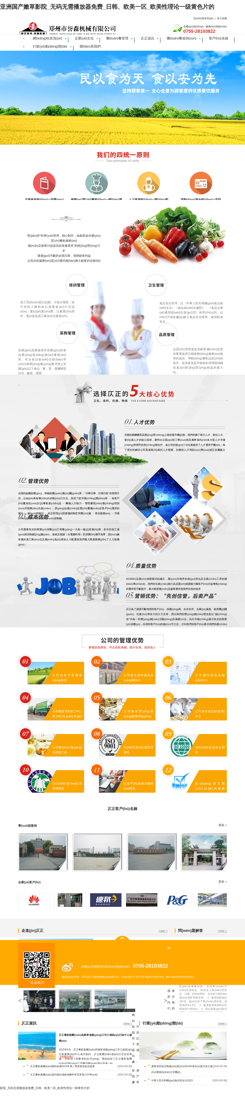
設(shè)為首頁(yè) (203, 18)
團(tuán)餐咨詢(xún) (181, 38)
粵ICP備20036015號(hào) (179, 977)
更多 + (222, 825)
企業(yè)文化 (84, 38)
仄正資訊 (147, 38)
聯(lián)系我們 (90, 46)
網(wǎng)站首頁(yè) (47, 38)
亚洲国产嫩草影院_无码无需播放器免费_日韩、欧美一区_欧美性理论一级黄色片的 (107, 7)
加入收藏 (222, 18)
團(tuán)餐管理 (117, 38)
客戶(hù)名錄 (218, 38)
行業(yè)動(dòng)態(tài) (50, 46)
